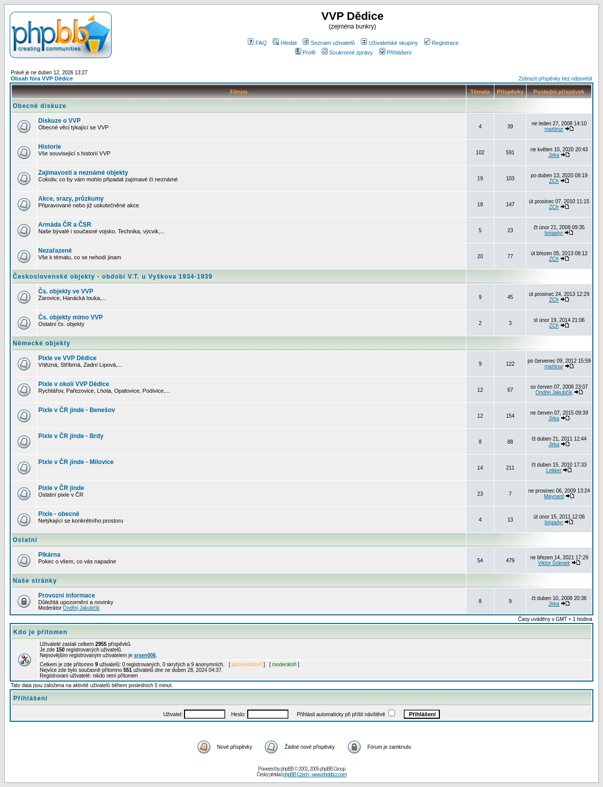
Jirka (553, 155)
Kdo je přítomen (40, 632)
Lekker (554, 470)
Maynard (554, 496)
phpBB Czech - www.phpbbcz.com (314, 774)
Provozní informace (66, 595)
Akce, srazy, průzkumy (71, 198)
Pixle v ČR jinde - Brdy (70, 436)
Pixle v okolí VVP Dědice (73, 384)
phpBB (287, 769)
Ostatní (25, 540)
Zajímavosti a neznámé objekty (83, 172)
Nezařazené (55, 250)
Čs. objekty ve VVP (65, 291)
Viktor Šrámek (554, 563)
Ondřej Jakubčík (553, 392)
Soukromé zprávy (347, 52)
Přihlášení (395, 52)
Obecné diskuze (39, 106)
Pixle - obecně (59, 514)
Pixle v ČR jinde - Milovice (76, 462)
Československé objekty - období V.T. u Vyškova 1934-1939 (113, 276)
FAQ (257, 43)
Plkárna (49, 554)
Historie (49, 146)
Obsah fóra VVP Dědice (42, 78)
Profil (305, 52)
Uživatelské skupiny (389, 43)
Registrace (441, 43)
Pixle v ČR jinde (61, 488)
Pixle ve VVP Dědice (67, 358)
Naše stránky (35, 580)
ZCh (554, 181)
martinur (553, 129)
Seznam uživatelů (329, 43)
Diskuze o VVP (59, 120)
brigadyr (554, 233)
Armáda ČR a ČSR (64, 224)
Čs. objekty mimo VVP (70, 317)
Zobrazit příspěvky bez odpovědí (555, 79)
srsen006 (145, 655)
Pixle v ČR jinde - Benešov (76, 410)
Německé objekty (41, 343)
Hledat (285, 43)
